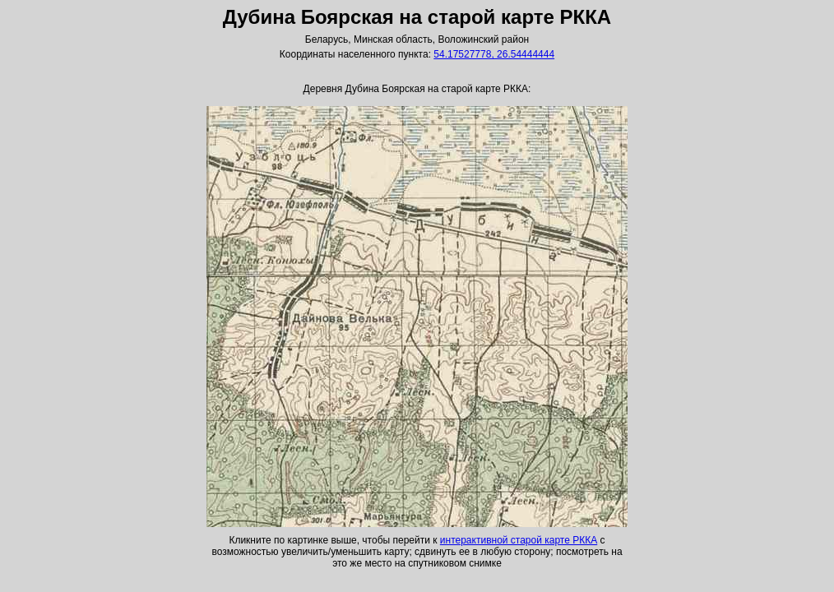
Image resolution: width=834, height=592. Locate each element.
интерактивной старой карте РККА (518, 540)
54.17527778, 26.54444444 (493, 54)
